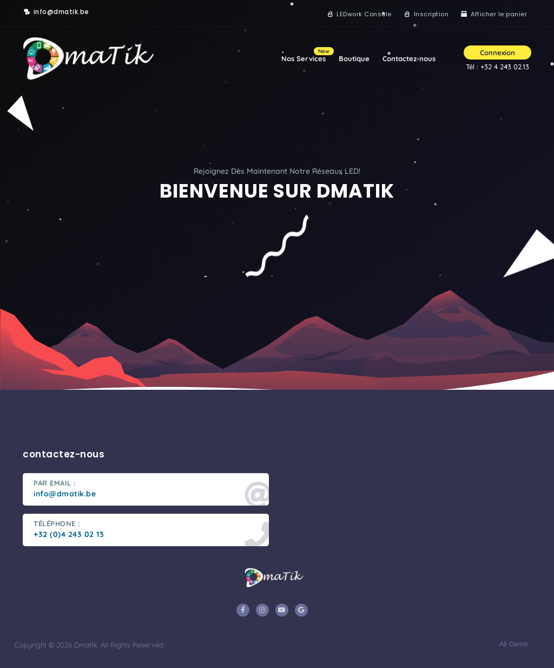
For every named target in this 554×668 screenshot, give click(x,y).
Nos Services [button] (306, 55)
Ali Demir (513, 643)
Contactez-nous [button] (409, 58)
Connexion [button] (497, 52)
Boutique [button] (354, 58)
